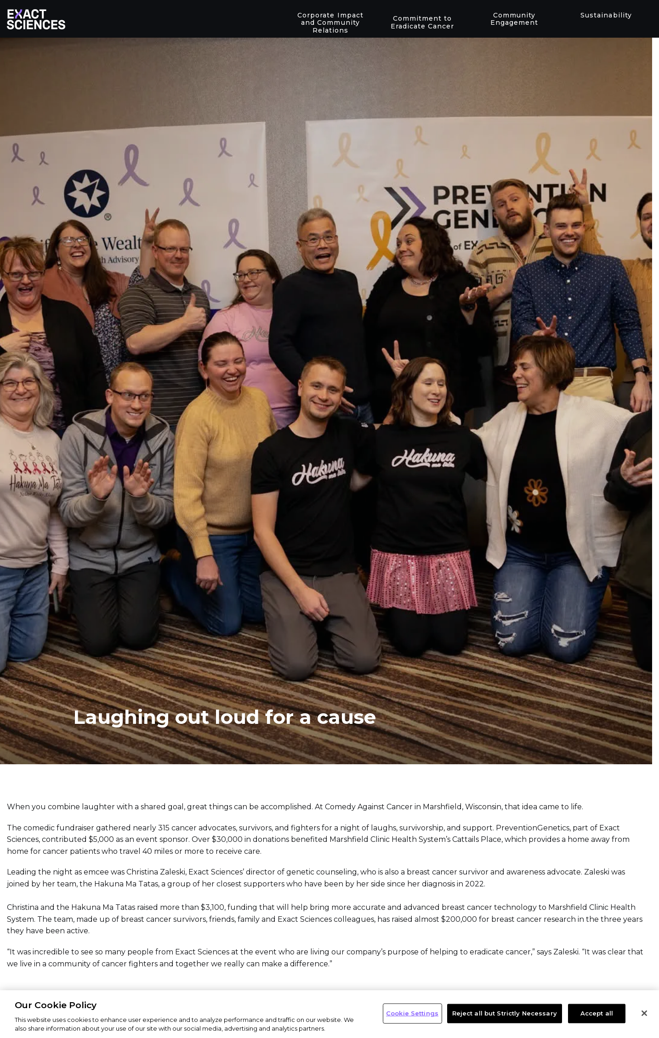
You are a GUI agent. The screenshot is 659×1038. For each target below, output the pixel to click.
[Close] (644, 1013)
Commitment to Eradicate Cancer (422, 22)
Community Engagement (514, 19)
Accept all (596, 1013)
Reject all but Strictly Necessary (504, 1013)
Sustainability (605, 15)
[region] (329, 1014)
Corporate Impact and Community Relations (330, 23)
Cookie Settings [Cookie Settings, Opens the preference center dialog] (412, 1013)
